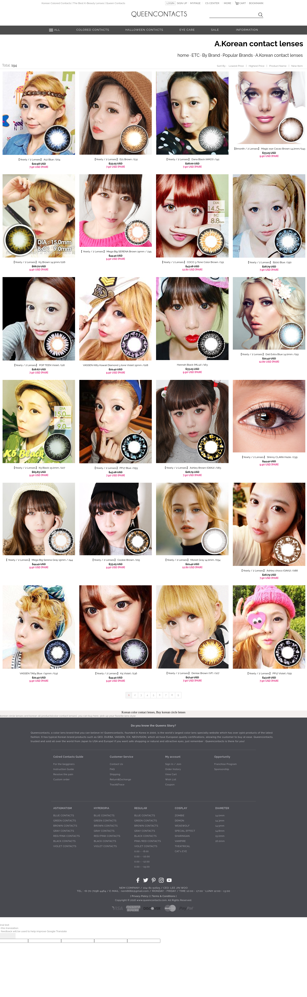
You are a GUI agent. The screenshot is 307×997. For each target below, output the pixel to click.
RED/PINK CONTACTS (66, 836)
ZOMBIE (179, 815)
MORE (227, 3)
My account (173, 756)
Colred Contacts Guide (68, 756)
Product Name (278, 65)
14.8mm (219, 831)
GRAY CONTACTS (63, 831)
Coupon (170, 784)
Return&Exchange (120, 779)
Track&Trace (117, 784)
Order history (173, 769)
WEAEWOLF (182, 825)
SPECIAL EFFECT (185, 831)
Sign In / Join (173, 764)
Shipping (115, 774)
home (183, 55)
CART (242, 3)
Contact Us (116, 764)
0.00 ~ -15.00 (142, 866)
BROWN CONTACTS (65, 825)
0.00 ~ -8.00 (141, 851)
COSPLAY (181, 808)
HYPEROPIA (101, 808)
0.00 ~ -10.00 (142, 856)
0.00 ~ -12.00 (142, 861)
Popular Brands (238, 55)
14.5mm (219, 825)
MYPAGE (195, 3)
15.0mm (219, 836)
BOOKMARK (256, 3)
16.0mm (220, 841)
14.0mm (219, 815)
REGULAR (140, 808)
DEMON (179, 820)
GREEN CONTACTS (64, 820)
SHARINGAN (182, 836)
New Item (297, 65)
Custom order (61, 779)
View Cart (171, 774)
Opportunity (222, 756)
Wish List (170, 779)
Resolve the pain (63, 774)
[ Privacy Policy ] (140, 896)
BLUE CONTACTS (63, 815)
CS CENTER (212, 3)
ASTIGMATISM (62, 808)
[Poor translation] (10, 936)
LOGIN (170, 3)
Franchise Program (225, 764)
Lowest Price (236, 65)
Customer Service (121, 756)
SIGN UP (182, 3)
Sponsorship (221, 769)
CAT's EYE (181, 851)
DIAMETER (222, 808)
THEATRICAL (182, 846)
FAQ (112, 769)
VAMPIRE (180, 841)
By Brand (211, 55)
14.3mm (219, 820)
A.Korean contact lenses (279, 55)
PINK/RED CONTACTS (147, 841)
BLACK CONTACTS (64, 841)
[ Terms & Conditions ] (164, 896)
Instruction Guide (63, 769)
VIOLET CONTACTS (64, 846)
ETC (195, 55)
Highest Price (257, 65)
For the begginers (64, 764)
